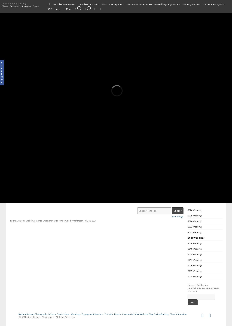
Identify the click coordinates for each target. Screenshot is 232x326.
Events (117, 314)
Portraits (109, 314)
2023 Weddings (195, 226)
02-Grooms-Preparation (113, 4)
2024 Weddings (195, 221)
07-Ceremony (54, 9)
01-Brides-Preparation (88, 4)
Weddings (75, 314)
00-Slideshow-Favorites (64, 4)
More (67, 9)
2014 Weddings (195, 276)
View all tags (177, 216)
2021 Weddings (196, 237)
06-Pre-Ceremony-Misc (213, 4)
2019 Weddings (195, 248)
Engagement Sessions (92, 314)
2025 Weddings (195, 215)
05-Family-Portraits (191, 4)
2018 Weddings (195, 254)
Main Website (141, 314)
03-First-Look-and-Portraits (139, 4)
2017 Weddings (195, 259)
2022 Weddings (195, 232)
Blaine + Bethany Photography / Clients (20, 6)
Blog (151, 314)
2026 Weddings (195, 210)
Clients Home (63, 314)
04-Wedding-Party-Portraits (167, 4)
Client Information (178, 314)
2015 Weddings (195, 271)
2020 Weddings (195, 243)
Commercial (127, 314)
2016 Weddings (195, 265)
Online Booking (161, 314)
